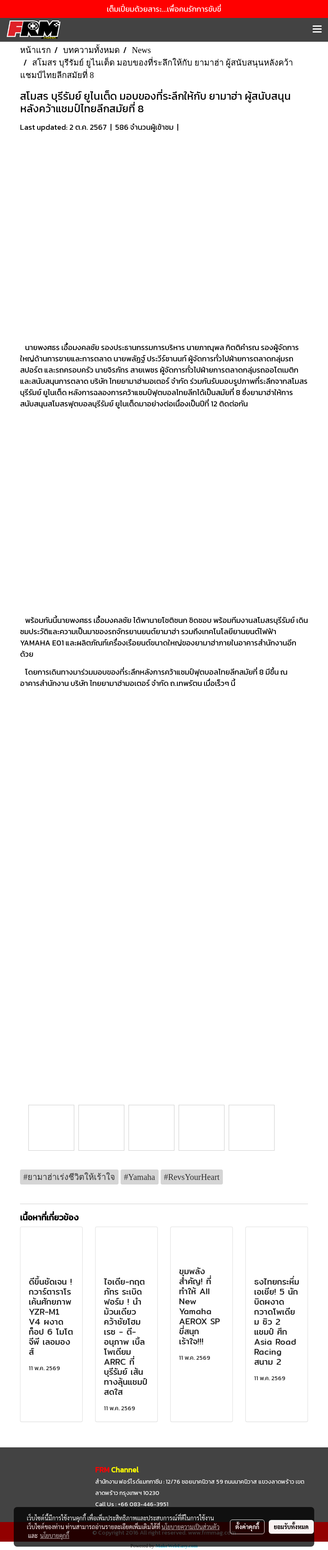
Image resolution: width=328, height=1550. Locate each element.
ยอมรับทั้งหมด (291, 1526)
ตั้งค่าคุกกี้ (247, 1526)
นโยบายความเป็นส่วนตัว (190, 1526)
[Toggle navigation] (317, 29)
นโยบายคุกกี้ (54, 1535)
